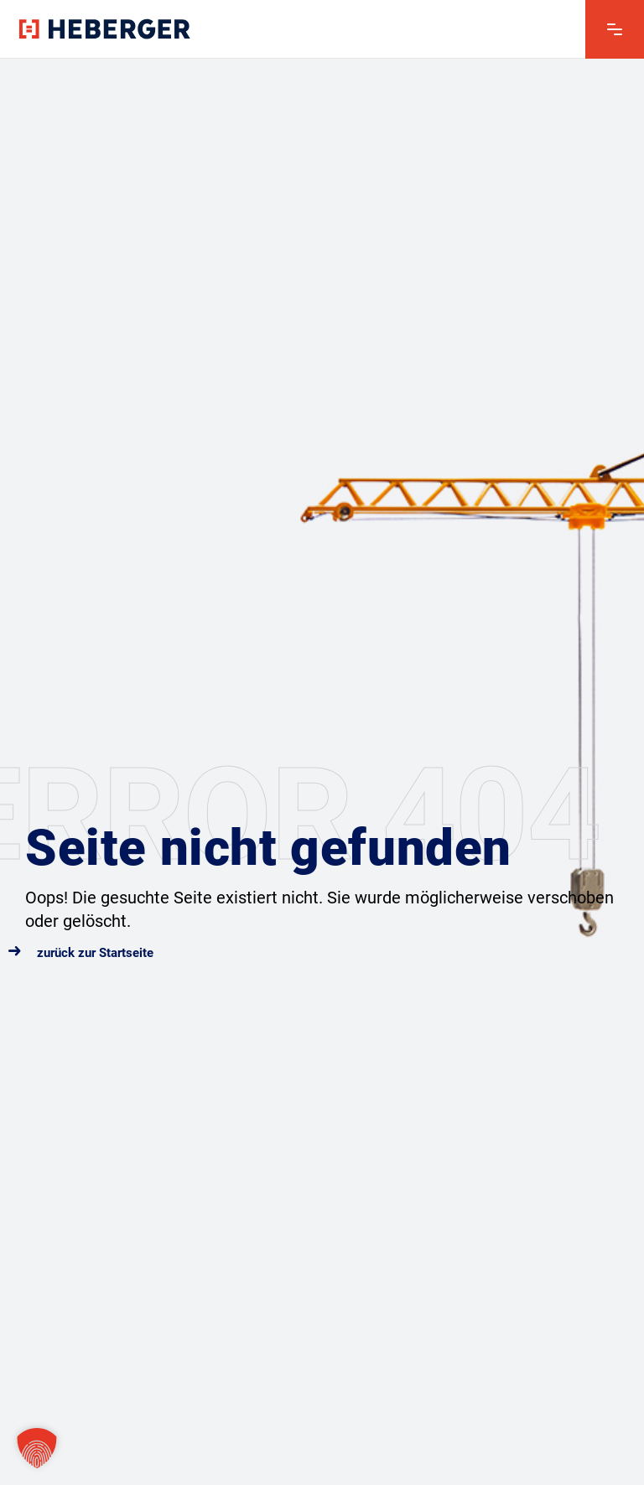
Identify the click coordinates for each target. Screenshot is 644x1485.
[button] (37, 1448)
